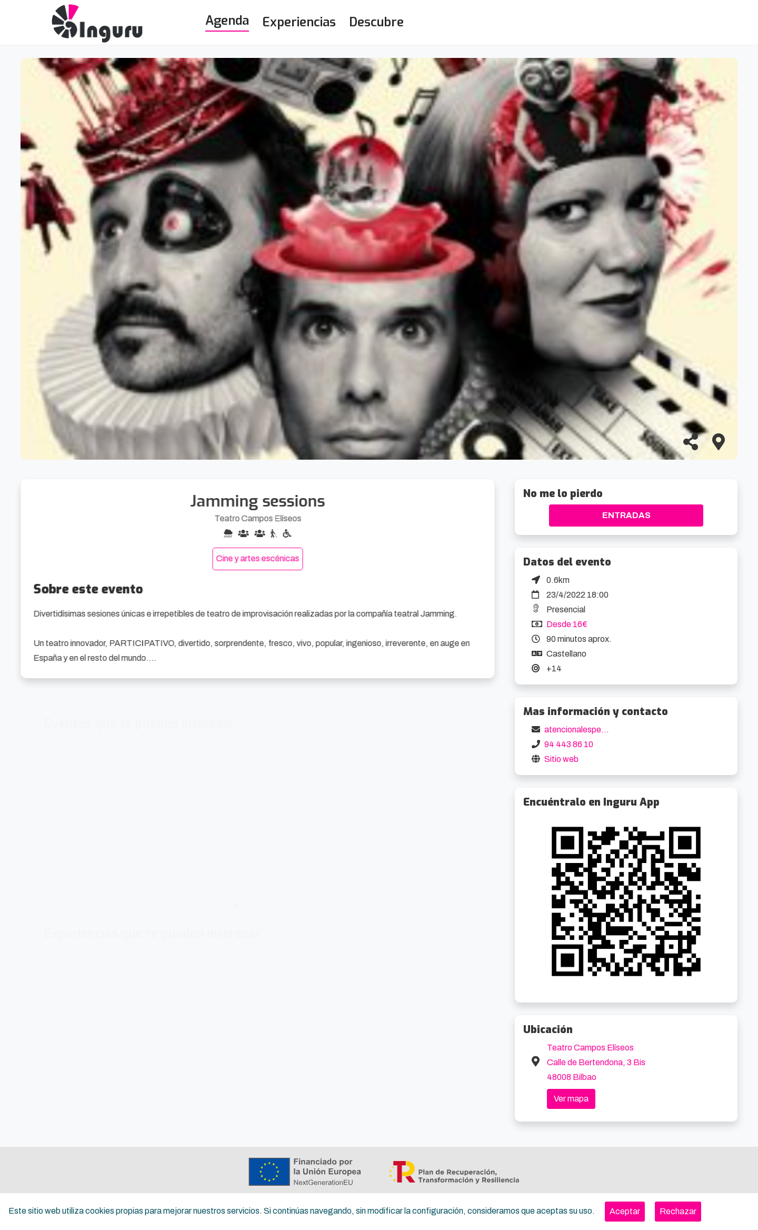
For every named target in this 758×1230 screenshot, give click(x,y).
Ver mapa (571, 1098)
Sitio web (561, 759)
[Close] (625, 1212)
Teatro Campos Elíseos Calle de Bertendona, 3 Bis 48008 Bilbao (596, 1062)
